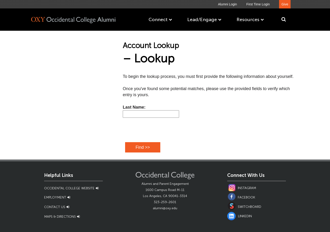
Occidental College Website (69, 188)
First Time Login (258, 4)
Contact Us (54, 207)
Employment (55, 197)
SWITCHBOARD (249, 207)
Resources (248, 19)
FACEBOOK (246, 197)
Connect (158, 19)
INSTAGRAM (247, 188)
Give (284, 4)
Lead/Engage (202, 19)
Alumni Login (227, 4)
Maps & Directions (60, 217)
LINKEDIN (239, 216)
